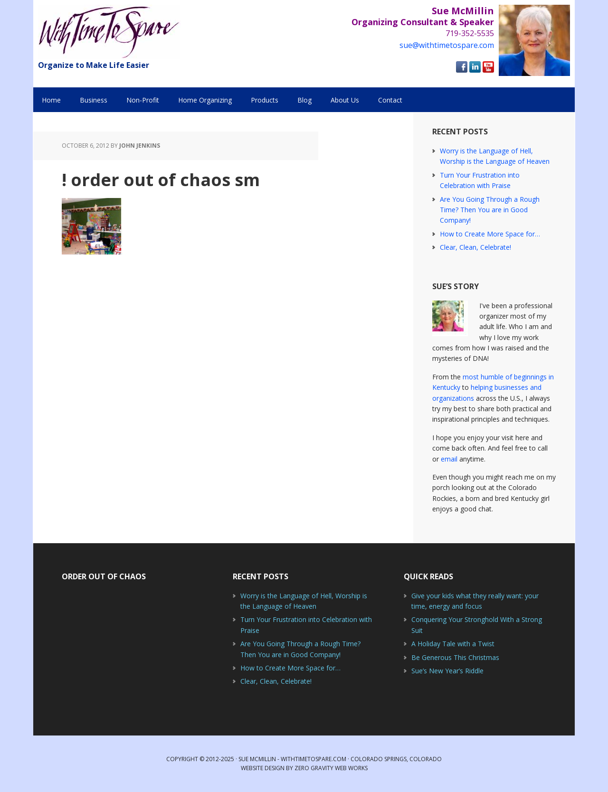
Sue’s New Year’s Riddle (447, 670)
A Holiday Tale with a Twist (452, 643)
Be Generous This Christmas (455, 657)
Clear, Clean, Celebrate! (475, 247)
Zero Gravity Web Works (331, 768)
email (449, 458)
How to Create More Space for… (490, 233)
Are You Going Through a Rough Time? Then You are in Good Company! (490, 210)
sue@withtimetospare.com (446, 45)
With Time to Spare (109, 32)
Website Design (263, 768)
